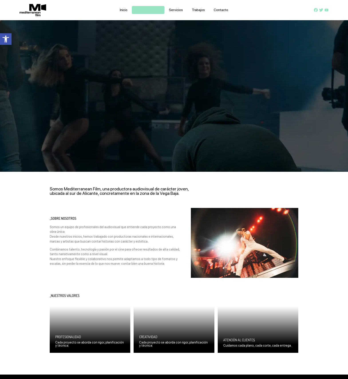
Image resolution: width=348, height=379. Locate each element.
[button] (6, 39)
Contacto (221, 10)
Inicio (123, 10)
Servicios (176, 10)
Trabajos (198, 10)
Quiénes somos (148, 10)
